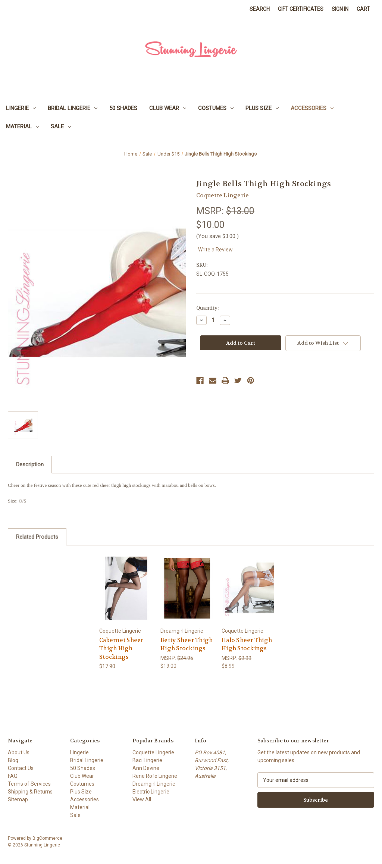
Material (22, 126)
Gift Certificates (300, 9)
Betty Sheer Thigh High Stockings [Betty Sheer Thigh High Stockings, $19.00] (186, 644)
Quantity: (207, 308)
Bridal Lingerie (72, 108)
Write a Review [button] (215, 250)
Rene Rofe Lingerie (154, 776)
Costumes (216, 108)
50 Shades (123, 108)
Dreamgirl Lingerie (153, 784)
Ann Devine (145, 768)
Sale (61, 126)
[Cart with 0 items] (363, 9)
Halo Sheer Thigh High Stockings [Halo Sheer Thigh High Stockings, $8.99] (247, 644)
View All (141, 799)
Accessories (312, 108)
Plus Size (262, 108)
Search (260, 9)
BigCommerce (47, 838)
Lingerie (21, 108)
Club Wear (167, 108)
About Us (18, 752)
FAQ (13, 776)
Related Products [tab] (37, 536)
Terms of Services (29, 784)
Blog (13, 760)
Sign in (340, 9)
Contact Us (21, 768)
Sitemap (18, 799)
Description (30, 464)
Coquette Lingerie (153, 752)
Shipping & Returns (30, 792)
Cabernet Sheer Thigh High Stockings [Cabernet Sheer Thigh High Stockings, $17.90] (121, 648)
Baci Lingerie (147, 760)
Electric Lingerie (150, 792)
